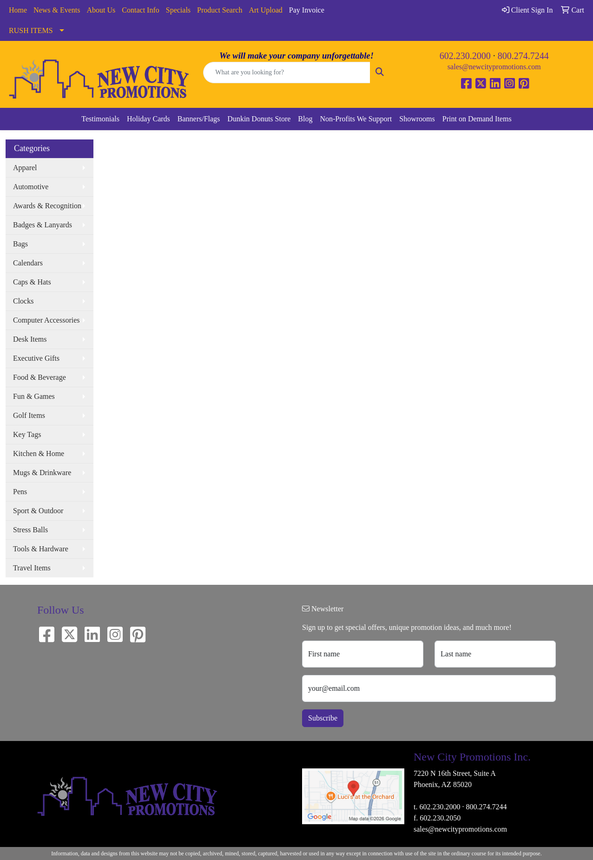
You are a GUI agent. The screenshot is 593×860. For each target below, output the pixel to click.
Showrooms (417, 119)
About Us (101, 10)
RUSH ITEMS (31, 30)
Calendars (28, 263)
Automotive (30, 187)
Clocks (23, 301)
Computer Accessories (46, 320)
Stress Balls (30, 530)
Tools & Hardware (40, 549)
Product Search (219, 10)
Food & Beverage (39, 377)
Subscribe (322, 718)
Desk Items (29, 339)
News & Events (56, 10)
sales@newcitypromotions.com (494, 67)
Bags (20, 244)
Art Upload (265, 10)
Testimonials (100, 119)
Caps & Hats (32, 282)
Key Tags (27, 434)
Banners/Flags (199, 119)
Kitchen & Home (38, 453)
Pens (20, 492)
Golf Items (29, 415)
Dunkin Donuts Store (258, 119)
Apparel (25, 168)
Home (18, 10)
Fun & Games (34, 396)
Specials (178, 10)
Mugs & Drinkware (42, 472)
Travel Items (32, 568)
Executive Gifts (36, 358)
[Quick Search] (286, 72)
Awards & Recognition (47, 206)
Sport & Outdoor (38, 511)
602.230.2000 (465, 56)
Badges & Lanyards (42, 225)
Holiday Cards (148, 119)
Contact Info (140, 10)
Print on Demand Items (477, 119)
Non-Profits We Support (356, 119)
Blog (305, 119)
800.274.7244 (523, 56)
